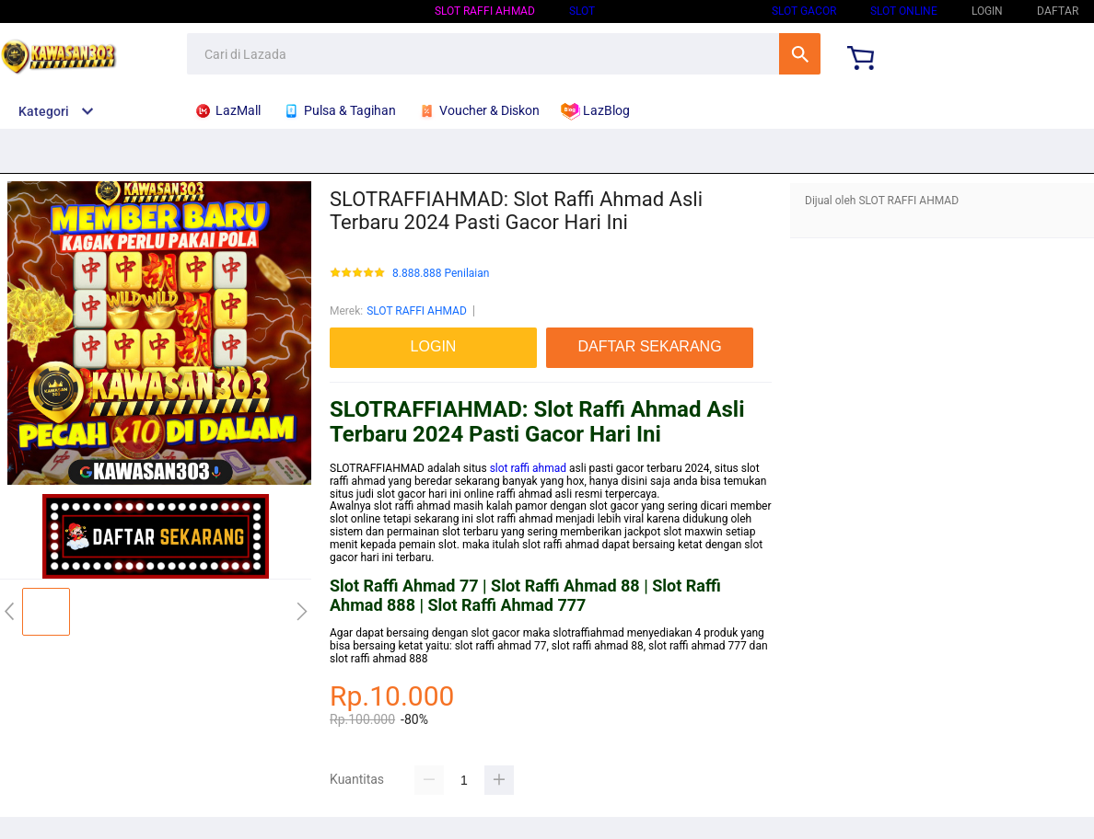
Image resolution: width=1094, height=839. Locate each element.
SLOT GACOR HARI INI (683, 11)
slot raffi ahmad (528, 468)
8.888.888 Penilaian (440, 274)
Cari (799, 54)
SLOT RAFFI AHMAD (485, 11)
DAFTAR (1057, 11)
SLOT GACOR (804, 11)
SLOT (582, 11)
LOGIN (987, 11)
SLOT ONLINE (903, 11)
